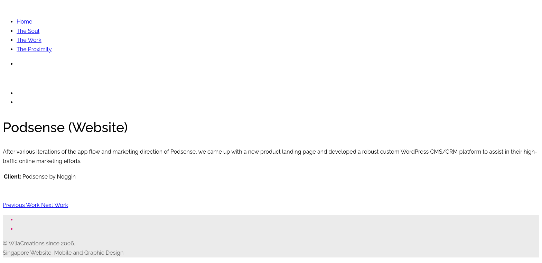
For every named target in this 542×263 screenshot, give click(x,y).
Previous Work (22, 205)
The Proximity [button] (34, 49)
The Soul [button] (28, 31)
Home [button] (24, 21)
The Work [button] (29, 40)
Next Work (54, 205)
